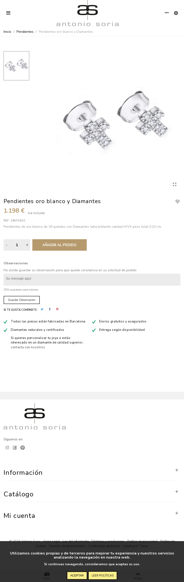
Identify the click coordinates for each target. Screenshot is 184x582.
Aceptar (77, 575)
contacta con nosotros (28, 347)
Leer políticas (103, 575)
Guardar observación (21, 300)
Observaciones (16, 263)
